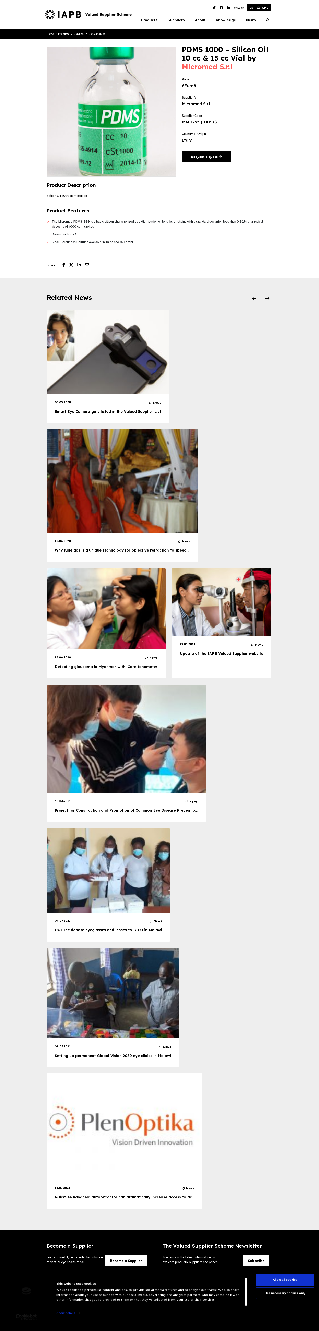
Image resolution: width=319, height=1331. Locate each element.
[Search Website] (267, 20)
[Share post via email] (89, 265)
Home (50, 34)
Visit (259, 7)
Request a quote (206, 157)
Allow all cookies (285, 1285)
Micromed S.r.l (207, 66)
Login (239, 7)
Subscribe (256, 1261)
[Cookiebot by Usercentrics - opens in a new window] (26, 1323)
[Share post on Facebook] (65, 265)
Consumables (96, 34)
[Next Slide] (267, 299)
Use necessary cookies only (285, 1299)
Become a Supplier (126, 1261)
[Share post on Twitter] (73, 265)
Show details (65, 1319)
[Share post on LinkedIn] (81, 265)
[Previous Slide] (254, 299)
